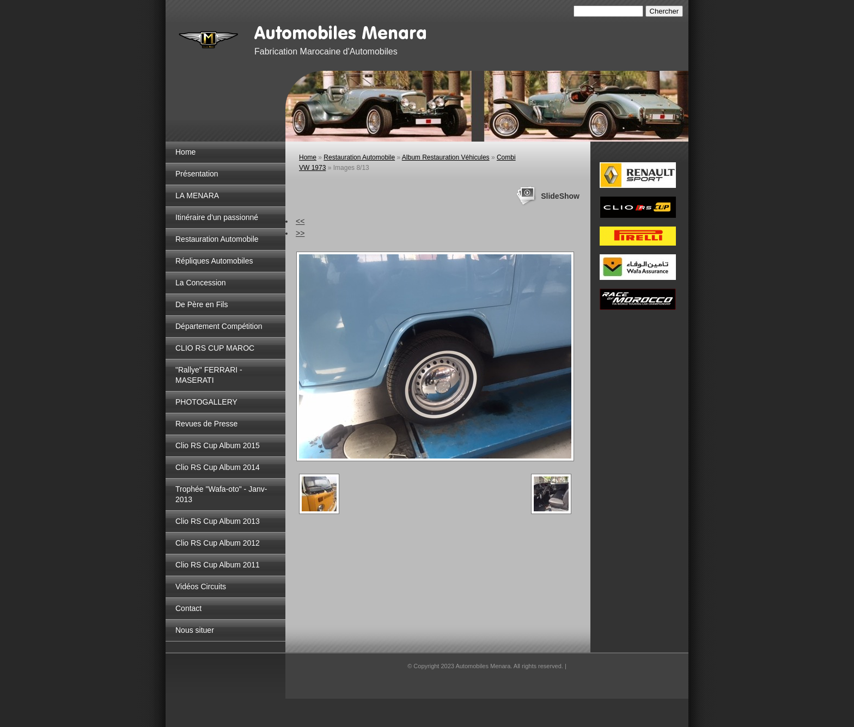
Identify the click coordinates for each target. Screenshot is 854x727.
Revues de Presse (206, 423)
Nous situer (194, 630)
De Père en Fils (201, 304)
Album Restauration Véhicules (446, 157)
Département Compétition (219, 326)
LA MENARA (197, 195)
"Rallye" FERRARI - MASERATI (208, 374)
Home (185, 152)
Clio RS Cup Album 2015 (217, 445)
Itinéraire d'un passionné (216, 217)
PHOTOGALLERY (206, 402)
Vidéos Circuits (200, 586)
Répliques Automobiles (214, 260)
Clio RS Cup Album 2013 (217, 521)
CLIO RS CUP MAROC (214, 348)
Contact (188, 608)
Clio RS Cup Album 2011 (217, 564)
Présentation (196, 173)
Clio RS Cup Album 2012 (217, 543)
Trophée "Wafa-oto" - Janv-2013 (221, 494)
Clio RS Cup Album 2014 (217, 467)
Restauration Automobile (217, 239)
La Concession (200, 282)
